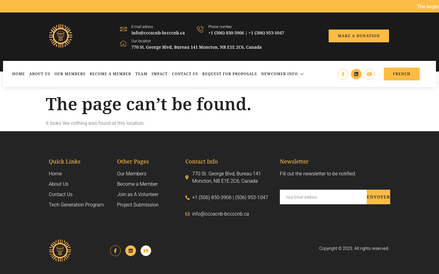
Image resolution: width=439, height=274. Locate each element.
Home (18, 73)
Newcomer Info (283, 73)
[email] (323, 197)
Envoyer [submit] (378, 197)
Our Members (70, 73)
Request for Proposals (229, 73)
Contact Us (185, 73)
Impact (160, 73)
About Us (39, 73)
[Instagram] (369, 74)
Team (141, 73)
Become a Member (110, 73)
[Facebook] (343, 74)
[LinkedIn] (356, 74)
